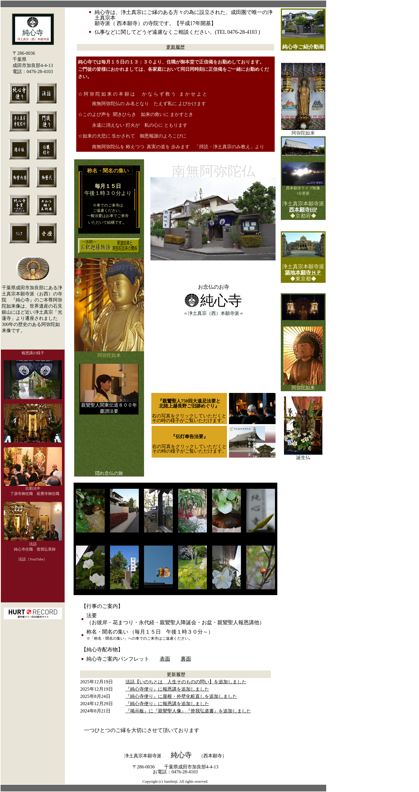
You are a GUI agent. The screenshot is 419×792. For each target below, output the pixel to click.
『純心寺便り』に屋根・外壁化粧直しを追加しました (181, 696)
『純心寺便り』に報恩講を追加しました (167, 689)
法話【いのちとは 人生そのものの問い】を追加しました (185, 681)
